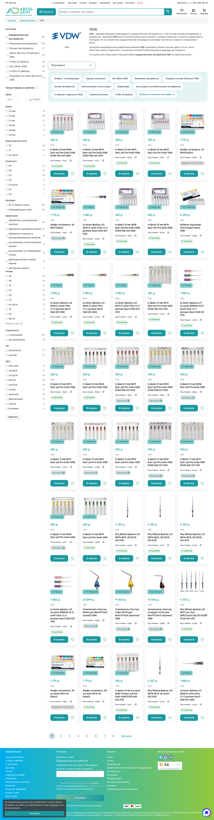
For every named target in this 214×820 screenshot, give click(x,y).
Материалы (112, 775)
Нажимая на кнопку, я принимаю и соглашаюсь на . (79, 785)
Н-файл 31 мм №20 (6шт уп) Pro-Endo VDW (62, 536)
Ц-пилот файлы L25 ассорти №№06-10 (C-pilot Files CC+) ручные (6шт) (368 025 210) (62, 615)
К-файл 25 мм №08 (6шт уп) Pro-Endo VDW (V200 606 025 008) (127, 227)
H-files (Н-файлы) (26, 71)
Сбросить (13, 417)
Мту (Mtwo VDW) (26, 66)
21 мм (25, 116)
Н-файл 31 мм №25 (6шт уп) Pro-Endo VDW (95, 461)
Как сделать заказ (14, 757)
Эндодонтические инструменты (25, 37)
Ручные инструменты (26, 48)
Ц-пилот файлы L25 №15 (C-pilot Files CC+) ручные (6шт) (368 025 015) (127, 307)
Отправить (80, 798)
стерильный (25, 335)
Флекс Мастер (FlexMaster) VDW (26, 55)
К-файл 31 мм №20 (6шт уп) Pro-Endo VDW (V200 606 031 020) (160, 387)
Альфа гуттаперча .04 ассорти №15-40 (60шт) (62, 693)
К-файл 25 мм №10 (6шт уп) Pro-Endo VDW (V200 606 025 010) (95, 152)
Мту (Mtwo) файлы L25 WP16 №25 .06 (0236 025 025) (192, 537)
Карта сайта (11, 796)
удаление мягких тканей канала (25, 261)
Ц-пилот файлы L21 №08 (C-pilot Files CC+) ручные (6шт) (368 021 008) (191, 695)
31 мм (25, 121)
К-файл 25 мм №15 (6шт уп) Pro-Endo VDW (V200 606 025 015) (160, 305)
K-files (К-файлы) (26, 62)
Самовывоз (104, 3)
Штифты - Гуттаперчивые (66, 78)
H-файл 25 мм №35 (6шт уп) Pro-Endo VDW (95, 536)
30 (25, 290)
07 (25, 189)
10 (25, 309)
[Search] (168, 12)
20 (25, 300)
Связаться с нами (64, 757)
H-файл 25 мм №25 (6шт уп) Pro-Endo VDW (160, 151)
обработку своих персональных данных (74, 789)
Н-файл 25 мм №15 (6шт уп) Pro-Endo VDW (62, 386)
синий (25, 390)
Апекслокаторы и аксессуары (96, 86)
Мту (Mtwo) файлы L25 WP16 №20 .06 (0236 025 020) (160, 537)
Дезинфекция (113, 764)
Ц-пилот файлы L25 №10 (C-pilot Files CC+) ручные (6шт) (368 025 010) (95, 229)
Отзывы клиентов (14, 760)
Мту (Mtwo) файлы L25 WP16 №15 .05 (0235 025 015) (127, 537)
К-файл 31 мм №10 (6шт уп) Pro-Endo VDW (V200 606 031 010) (160, 462)
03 (25, 194)
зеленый (25, 394)
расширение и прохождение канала (25, 244)
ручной (25, 355)
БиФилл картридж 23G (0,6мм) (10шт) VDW (190, 227)
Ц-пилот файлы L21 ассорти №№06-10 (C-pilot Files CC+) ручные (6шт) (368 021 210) (192, 308)
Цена (8, 94)
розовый (25, 409)
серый (25, 404)
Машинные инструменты (26, 44)
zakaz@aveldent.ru (161, 815)
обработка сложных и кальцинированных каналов (25, 235)
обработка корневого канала (25, 229)
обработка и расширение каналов (25, 222)
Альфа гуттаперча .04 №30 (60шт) (192, 151)
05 (25, 180)
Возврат (93, 3)
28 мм (25, 130)
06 (25, 170)
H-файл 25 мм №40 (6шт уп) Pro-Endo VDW (95, 386)
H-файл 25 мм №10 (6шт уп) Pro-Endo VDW (160, 226)
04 (25, 166)
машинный (25, 350)
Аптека (110, 760)
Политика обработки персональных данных (81, 805)
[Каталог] (46, 11)
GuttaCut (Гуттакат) (99, 94)
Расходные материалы (118, 782)
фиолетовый (25, 399)
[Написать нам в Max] (206, 812)
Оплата (83, 3)
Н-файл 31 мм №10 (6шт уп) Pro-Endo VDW (127, 461)
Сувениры (112, 785)
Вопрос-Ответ (12, 793)
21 (25, 150)
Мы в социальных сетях (171, 751)
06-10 (25, 319)
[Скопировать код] (70, 160)
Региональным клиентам (18, 782)
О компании (58, 3)
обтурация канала (25, 268)
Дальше (126, 736)
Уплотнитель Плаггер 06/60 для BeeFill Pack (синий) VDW (95, 612)
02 (25, 175)
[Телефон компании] (197, 2)
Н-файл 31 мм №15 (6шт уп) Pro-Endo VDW (62, 461)
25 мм (25, 111)
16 (25, 146)
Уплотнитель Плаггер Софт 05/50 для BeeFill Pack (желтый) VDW (127, 614)
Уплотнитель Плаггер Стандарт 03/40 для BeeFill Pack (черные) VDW (160, 614)
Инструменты (113, 771)
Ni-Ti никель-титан (25, 205)
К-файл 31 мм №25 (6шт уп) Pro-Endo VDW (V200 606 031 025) (127, 387)
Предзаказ (58, 238)
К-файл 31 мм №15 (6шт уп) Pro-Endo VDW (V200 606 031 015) (192, 462)
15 (25, 285)
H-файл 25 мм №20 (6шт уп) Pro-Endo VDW (127, 151)
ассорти (25, 155)
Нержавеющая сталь (25, 210)
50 (25, 314)
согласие (53, 805)
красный (25, 366)
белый (25, 380)
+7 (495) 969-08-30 (122, 815)
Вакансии (10, 785)
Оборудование (114, 778)
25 (25, 276)
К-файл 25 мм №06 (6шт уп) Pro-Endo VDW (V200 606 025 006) (62, 152)
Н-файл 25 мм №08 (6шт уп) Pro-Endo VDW (192, 386)
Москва (12, 3)
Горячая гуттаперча (96, 78)
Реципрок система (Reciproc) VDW (26, 78)
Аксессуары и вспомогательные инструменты (158, 86)
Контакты (130, 3)
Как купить (118, 3)
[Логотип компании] (19, 12)
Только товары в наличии (20, 87)
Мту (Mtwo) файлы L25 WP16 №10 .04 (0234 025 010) (160, 693)
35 (25, 295)
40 (25, 281)
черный (25, 371)
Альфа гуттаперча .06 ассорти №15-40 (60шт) (95, 693)
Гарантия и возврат (15, 775)
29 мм (25, 135)
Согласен (34, 813)
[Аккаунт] (181, 2)
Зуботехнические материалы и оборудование (129, 768)
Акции (140, 3)
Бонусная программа (16, 789)
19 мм (25, 125)
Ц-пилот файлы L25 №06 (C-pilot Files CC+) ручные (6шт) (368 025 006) (93, 307)
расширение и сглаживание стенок (25, 252)
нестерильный (25, 340)
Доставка (72, 3)
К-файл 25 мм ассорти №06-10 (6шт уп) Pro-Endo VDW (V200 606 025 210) (127, 695)
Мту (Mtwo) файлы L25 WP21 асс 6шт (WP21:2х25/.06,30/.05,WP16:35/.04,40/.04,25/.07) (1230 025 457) (192, 614)
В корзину (59, 173)
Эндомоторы (123, 86)
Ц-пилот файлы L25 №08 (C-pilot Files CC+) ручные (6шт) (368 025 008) (61, 307)
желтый (25, 385)
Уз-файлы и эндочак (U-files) (68, 94)
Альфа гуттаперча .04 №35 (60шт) (62, 226)
